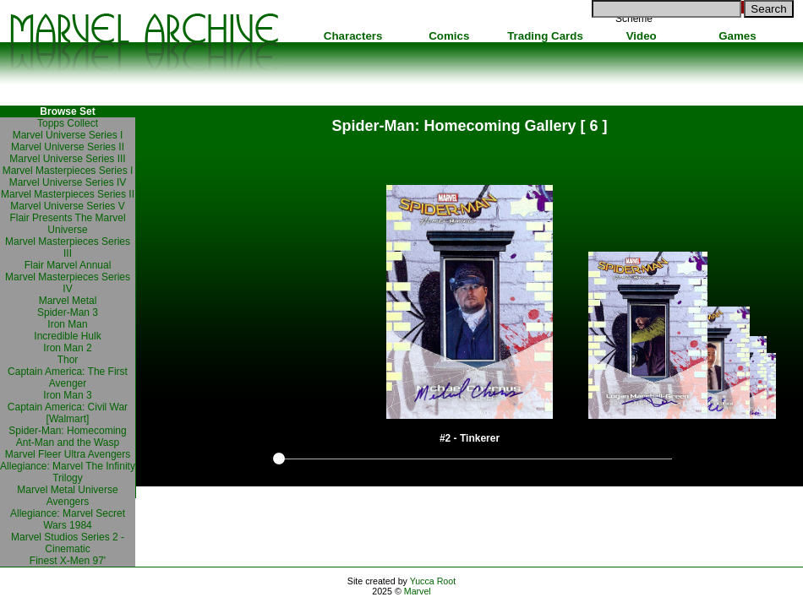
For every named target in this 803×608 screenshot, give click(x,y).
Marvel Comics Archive (143, 42)
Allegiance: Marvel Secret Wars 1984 (67, 519)
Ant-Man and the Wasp (67, 442)
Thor (68, 360)
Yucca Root (433, 581)
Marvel (417, 591)
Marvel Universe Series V (67, 206)
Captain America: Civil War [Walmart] (68, 413)
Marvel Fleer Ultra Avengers (68, 454)
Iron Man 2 (67, 348)
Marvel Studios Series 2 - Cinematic (67, 543)
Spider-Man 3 (67, 312)
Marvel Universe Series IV (68, 182)
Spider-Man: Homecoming (67, 431)
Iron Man (67, 324)
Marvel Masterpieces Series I (68, 170)
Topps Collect (67, 123)
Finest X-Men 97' (68, 561)
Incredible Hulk (67, 336)
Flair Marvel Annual (68, 265)
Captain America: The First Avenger (68, 377)
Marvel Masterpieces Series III (67, 247)
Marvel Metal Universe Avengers (67, 496)
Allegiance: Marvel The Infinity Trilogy (67, 472)
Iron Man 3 (67, 395)
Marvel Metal (68, 301)
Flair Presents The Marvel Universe (67, 224)
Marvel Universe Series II (67, 147)
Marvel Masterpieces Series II (67, 194)
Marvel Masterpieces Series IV (67, 283)
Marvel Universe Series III (67, 159)
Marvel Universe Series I (68, 135)
